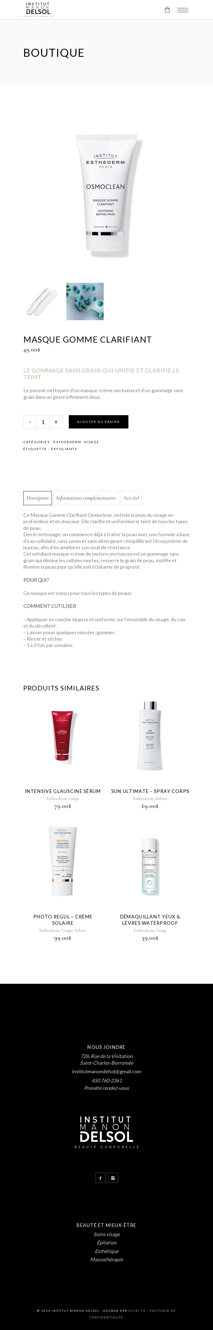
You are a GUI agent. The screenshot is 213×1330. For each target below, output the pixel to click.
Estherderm (67, 442)
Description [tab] (37, 498)
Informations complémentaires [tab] (86, 498)
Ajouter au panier (98, 422)
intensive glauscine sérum (63, 791)
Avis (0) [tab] (131, 498)
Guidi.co (137, 1310)
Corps (74, 798)
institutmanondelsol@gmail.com (106, 1071)
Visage (91, 442)
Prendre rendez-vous (106, 1088)
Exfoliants (64, 449)
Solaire (161, 798)
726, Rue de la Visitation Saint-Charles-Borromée (106, 1059)
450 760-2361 (107, 1080)
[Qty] (43, 421)
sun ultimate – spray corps (150, 791)
